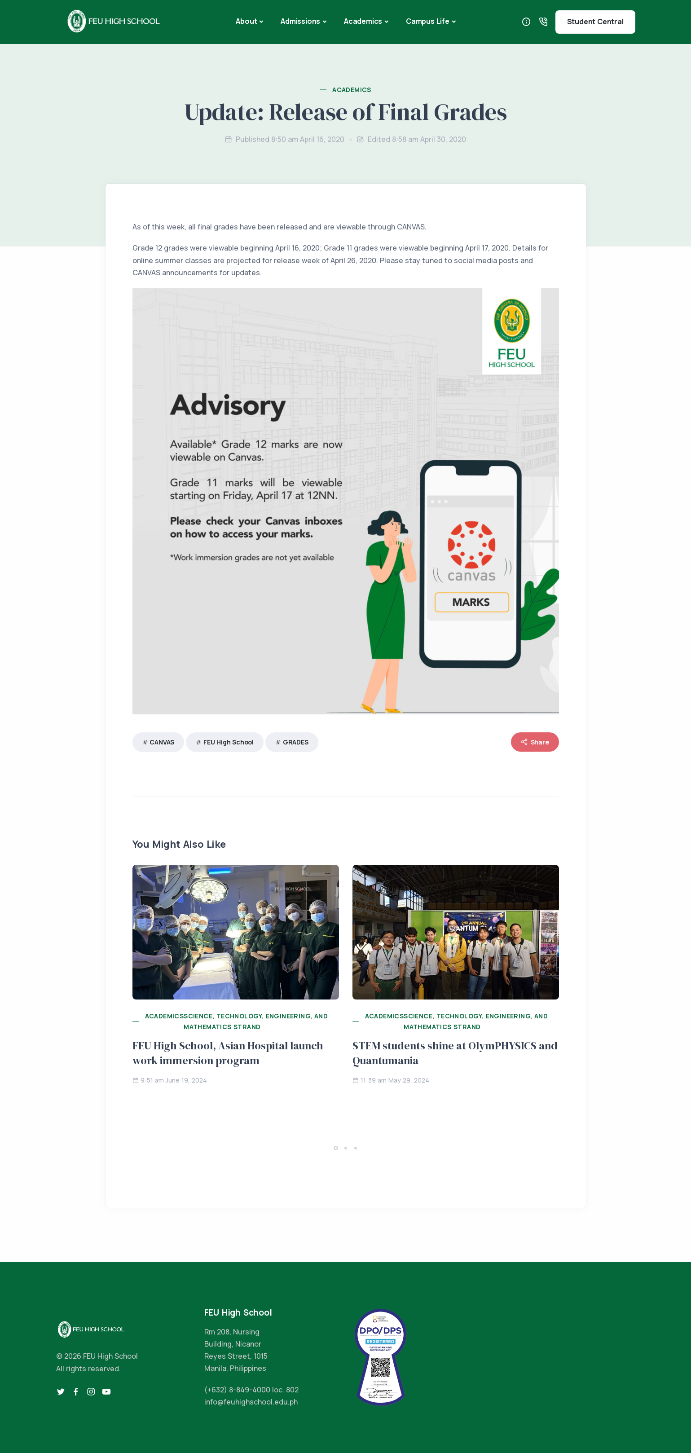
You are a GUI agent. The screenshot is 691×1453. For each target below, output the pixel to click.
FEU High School (228, 742)
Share (535, 742)
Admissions (300, 21)
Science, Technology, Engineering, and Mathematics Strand (256, 1021)
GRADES (295, 742)
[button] (336, 1148)
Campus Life (427, 21)
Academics (363, 21)
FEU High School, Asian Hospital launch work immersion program (227, 1053)
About (246, 21)
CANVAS (162, 742)
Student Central (595, 21)
